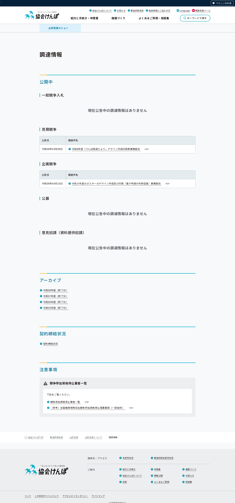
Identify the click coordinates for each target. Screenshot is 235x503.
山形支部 (74, 437)
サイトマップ (98, 495)
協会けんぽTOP (35, 437)
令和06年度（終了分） (55, 302)
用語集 (189, 481)
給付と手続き (129, 469)
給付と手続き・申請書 (84, 18)
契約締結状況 (50, 343)
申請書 (157, 469)
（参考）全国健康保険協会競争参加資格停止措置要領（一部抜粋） (92, 407)
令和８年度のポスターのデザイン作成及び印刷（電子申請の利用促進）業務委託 (121, 183)
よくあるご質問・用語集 (154, 18)
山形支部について (93, 437)
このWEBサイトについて (47, 495)
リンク (28, 495)
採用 (125, 481)
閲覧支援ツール (202, 10)
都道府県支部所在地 (164, 457)
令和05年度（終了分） (55, 308)
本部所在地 (128, 457)
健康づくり (118, 18)
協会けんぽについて (102, 10)
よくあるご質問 (161, 481)
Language (185, 10)
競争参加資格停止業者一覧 (70, 402)
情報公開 (158, 475)
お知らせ (121, 10)
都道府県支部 (137, 10)
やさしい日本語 (223, 3)
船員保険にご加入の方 (159, 10)
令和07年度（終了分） (55, 296)
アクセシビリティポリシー (75, 495)
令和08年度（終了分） (55, 290)
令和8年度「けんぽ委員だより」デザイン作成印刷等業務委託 (110, 149)
